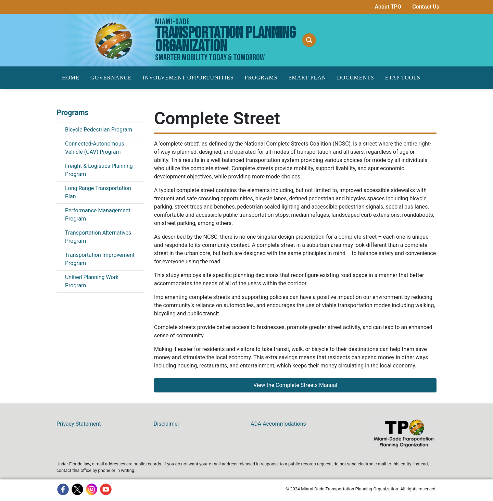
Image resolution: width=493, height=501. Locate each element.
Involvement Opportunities (187, 77)
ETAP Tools (402, 77)
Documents (355, 77)
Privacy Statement (78, 424)
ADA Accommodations (278, 424)
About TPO (388, 6)
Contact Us (425, 6)
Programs (261, 77)
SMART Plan (307, 77)
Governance (110, 77)
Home (70, 77)
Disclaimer (166, 424)
